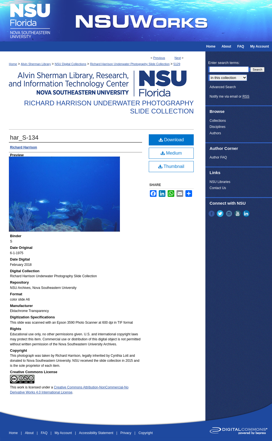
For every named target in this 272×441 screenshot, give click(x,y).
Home (13, 64)
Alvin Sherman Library (36, 64)
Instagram (229, 213)
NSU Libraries (220, 182)
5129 (176, 64)
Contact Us (218, 188)
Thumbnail (171, 166)
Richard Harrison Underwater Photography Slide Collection (130, 64)
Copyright (145, 433)
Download (171, 139)
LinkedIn (247, 213)
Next (178, 58)
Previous (159, 58)
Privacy (126, 433)
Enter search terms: (224, 63)
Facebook (212, 213)
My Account (64, 433)
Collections (218, 121)
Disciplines (217, 127)
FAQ (44, 433)
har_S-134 (24, 137)
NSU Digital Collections (70, 64)
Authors (215, 133)
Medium (171, 153)
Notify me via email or (229, 96)
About (30, 433)
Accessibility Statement (96, 433)
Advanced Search (223, 87)
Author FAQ (218, 157)
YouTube (238, 213)
